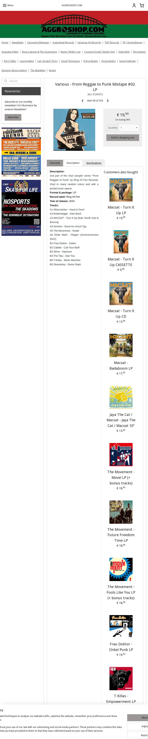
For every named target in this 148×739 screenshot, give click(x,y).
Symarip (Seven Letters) (14, 70)
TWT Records (112, 42)
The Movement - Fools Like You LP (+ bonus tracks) (121, 592)
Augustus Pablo (10, 51)
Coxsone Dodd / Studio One (99, 51)
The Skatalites (37, 70)
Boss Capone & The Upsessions (39, 51)
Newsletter (18, 42)
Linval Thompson (70, 61)
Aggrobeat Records (63, 42)
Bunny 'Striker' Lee (71, 51)
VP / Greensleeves (132, 42)
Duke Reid (124, 51)
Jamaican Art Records (89, 42)
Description (73, 163)
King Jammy (139, 51)
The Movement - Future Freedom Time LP (121, 535)
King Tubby (10, 61)
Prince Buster (90, 61)
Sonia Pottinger (127, 61)
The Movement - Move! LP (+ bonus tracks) (121, 477)
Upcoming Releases (38, 42)
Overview (55, 163)
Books (52, 70)
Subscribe (13, 117)
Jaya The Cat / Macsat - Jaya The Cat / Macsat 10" (121, 420)
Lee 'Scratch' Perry (47, 61)
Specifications (94, 163)
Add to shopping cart (123, 137)
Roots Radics (109, 61)
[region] (48, 723)
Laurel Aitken (27, 61)
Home (5, 42)
